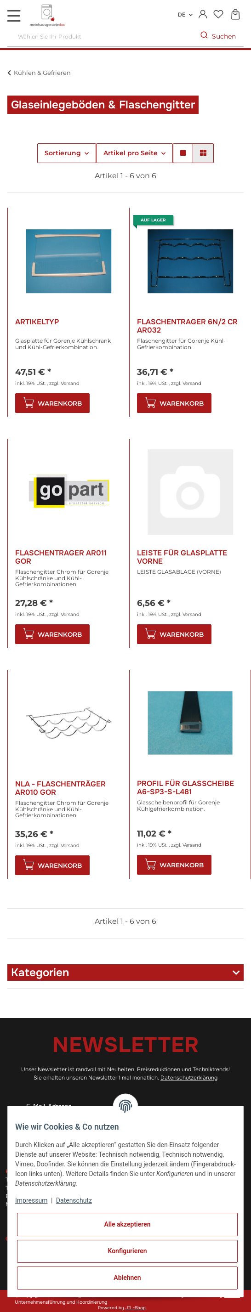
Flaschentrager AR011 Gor (61, 557)
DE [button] (181, 14)
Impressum (31, 1200)
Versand (70, 383)
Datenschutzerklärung (188, 1077)
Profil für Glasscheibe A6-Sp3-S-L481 (185, 788)
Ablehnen (127, 1277)
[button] (203, 15)
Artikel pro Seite (130, 153)
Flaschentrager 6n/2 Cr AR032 (187, 326)
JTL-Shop (136, 1308)
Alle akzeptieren (127, 1224)
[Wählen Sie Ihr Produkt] (100, 36)
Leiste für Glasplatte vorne (182, 557)
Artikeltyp (37, 322)
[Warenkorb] (235, 15)
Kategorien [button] (40, 972)
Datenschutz (74, 1200)
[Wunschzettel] (218, 15)
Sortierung (63, 153)
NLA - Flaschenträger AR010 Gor (60, 788)
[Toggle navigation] (13, 15)
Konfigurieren (127, 1251)
